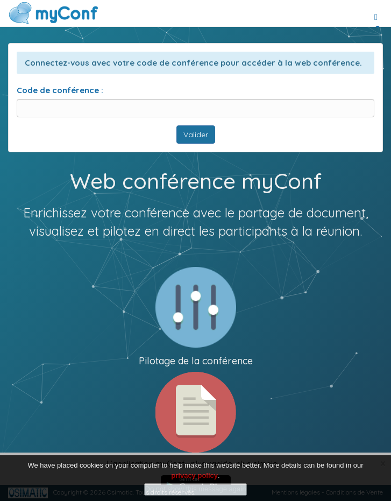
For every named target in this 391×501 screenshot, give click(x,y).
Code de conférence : (60, 90)
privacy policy (194, 475)
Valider (195, 134)
